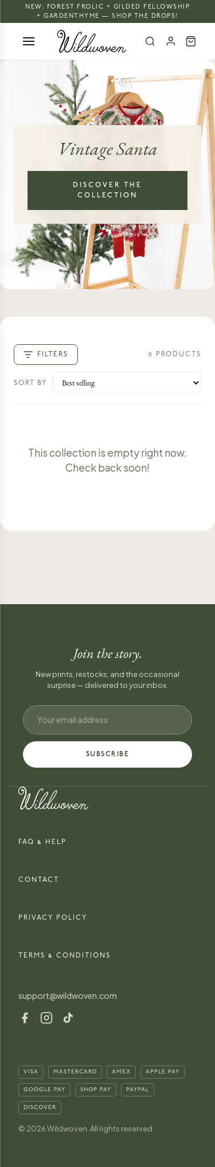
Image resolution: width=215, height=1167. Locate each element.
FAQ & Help (42, 842)
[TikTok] (68, 1018)
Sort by (31, 383)
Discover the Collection (107, 190)
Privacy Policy (53, 917)
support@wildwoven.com (67, 995)
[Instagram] (46, 1018)
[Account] (171, 41)
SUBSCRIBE (108, 754)
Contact (38, 880)
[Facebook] (24, 1018)
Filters (46, 354)
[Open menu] (28, 41)
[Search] (150, 41)
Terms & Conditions (64, 955)
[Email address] (107, 719)
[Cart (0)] (191, 41)
